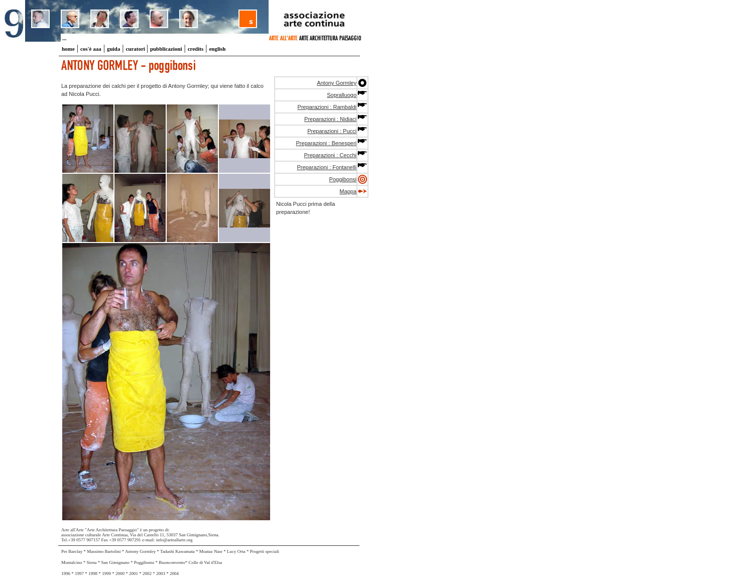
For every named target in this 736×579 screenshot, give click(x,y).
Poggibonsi (342, 179)
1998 (92, 573)
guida (113, 49)
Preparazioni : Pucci (331, 131)
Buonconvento (172, 562)
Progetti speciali (264, 551)
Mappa (347, 191)
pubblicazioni (166, 49)
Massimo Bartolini (104, 551)
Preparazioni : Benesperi (326, 143)
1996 (65, 573)
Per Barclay (72, 551)
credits (196, 49)
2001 (133, 573)
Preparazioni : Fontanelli (326, 167)
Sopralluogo (341, 95)
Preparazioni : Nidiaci (330, 119)
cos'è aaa (90, 49)
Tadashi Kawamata (178, 551)
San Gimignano (115, 562)
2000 (120, 573)
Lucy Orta (237, 551)
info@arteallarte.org (174, 539)
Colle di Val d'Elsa (205, 562)
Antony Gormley (336, 83)
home (68, 49)
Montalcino (71, 562)
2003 (160, 573)
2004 (174, 573)
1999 (107, 573)
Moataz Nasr (211, 551)
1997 (79, 573)
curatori (136, 49)
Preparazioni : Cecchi (330, 155)
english (217, 49)
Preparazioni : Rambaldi (327, 107)
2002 (147, 573)
